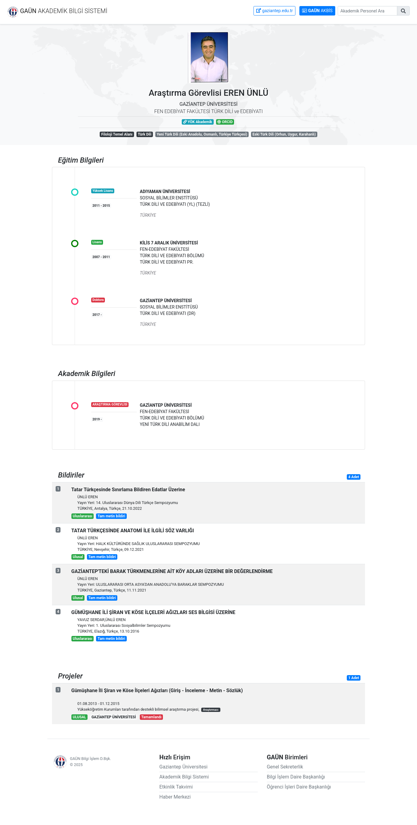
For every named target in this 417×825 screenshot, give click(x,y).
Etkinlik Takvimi (176, 787)
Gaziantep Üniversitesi (183, 767)
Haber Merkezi (175, 797)
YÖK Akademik (197, 122)
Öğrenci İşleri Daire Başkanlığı (299, 787)
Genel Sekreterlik (285, 767)
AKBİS (317, 10)
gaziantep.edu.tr (274, 10)
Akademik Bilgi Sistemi (184, 777)
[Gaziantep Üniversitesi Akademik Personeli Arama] (367, 11)
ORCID (225, 122)
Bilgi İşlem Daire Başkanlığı (296, 777)
